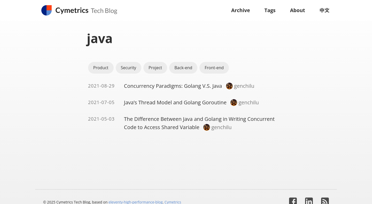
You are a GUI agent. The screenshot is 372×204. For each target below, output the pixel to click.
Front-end (214, 67)
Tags (270, 10)
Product (101, 67)
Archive (240, 10)
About (297, 10)
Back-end (183, 67)
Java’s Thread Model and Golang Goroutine (175, 102)
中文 (324, 10)
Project (155, 67)
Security (128, 67)
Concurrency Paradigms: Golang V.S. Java (173, 85)
